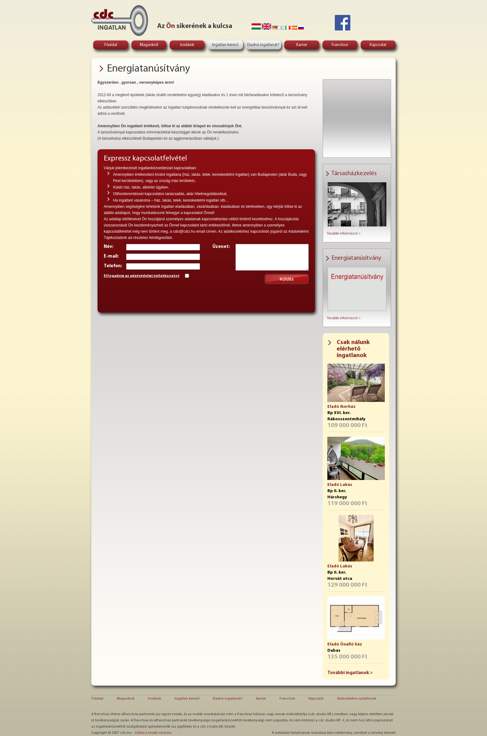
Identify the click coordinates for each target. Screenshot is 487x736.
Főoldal (110, 45)
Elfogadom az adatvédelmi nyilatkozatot (142, 276)
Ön (170, 26)
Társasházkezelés (354, 173)
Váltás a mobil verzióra (153, 733)
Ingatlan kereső (225, 45)
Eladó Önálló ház (344, 644)
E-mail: (111, 256)
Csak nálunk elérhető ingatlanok (353, 349)
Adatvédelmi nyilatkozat (356, 699)
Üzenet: (221, 247)
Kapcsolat (378, 45)
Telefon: (113, 266)
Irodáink (187, 45)
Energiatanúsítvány (148, 68)
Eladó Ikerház (341, 406)
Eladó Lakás (339, 484)
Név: (108, 247)
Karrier (301, 45)
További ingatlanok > (350, 673)
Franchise (340, 45)
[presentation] (151, 294)
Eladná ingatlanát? (263, 45)
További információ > (344, 233)
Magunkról (149, 45)
